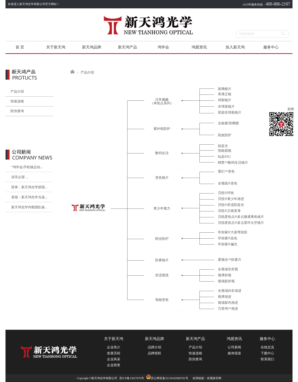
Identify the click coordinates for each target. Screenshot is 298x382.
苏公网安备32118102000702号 (167, 378)
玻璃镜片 (224, 89)
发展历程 (113, 353)
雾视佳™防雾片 (229, 260)
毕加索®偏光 (227, 244)
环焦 (230, 193)
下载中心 (267, 353)
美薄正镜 (224, 94)
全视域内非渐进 (229, 291)
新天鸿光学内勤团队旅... (29, 207)
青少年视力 (162, 208)
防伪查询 (15, 111)
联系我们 (267, 359)
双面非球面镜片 (229, 112)
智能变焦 (162, 300)
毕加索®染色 (227, 238)
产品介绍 (15, 91)
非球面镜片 (226, 106)
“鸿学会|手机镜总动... (27, 167)
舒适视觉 (162, 275)
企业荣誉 (113, 365)
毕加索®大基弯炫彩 (232, 232)
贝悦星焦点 (226, 217)
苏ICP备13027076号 (131, 378)
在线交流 (267, 347)
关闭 (290, 109)
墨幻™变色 (226, 171)
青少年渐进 (235, 199)
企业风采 (113, 359)
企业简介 (113, 347)
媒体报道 (234, 353)
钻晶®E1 (224, 156)
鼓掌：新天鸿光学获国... (29, 187)
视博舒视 (224, 275)
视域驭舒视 (226, 281)
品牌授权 (154, 353)
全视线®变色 (227, 183)
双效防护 (224, 135)
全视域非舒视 (228, 269)
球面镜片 (224, 100)
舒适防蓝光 (235, 205)
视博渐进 (224, 296)
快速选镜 (15, 101)
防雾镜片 (162, 260)
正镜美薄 (234, 211)
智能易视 (224, 150)
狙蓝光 (223, 146)
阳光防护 (162, 239)
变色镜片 (162, 177)
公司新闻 (234, 347)
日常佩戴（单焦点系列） (162, 101)
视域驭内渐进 (228, 302)
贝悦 (221, 193)
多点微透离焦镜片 (250, 217)
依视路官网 (214, 378)
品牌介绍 (154, 347)
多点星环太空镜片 (250, 223)
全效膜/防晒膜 (228, 123)
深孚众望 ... (19, 177)
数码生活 (162, 153)
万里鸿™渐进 (228, 308)
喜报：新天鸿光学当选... (29, 197)
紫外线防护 (162, 129)
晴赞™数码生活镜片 (233, 162)
